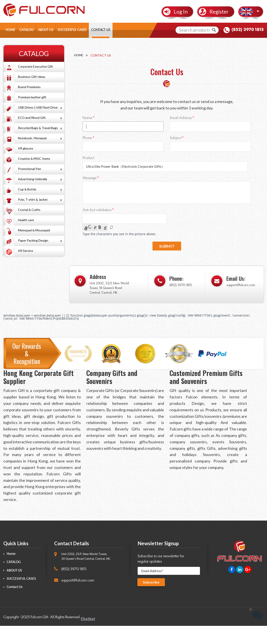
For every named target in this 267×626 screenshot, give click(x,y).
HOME (10, 30)
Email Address (181, 118)
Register (219, 11)
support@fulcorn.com (240, 285)
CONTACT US (100, 30)
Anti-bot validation (97, 210)
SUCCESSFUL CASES (72, 30)
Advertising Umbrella (32, 179)
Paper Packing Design (33, 240)
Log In (181, 11)
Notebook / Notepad (32, 138)
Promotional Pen (29, 169)
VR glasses (25, 148)
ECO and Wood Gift (32, 117)
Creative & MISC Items (34, 158)
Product (88, 158)
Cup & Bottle (27, 189)
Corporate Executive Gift (35, 66)
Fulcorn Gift (39, 617)
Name (87, 118)
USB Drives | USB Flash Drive (38, 107)
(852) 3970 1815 (247, 29)
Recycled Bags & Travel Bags (38, 128)
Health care (26, 220)
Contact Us (14, 587)
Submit (166, 246)
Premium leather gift (32, 97)
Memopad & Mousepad (34, 230)
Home (78, 55)
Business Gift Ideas (31, 77)
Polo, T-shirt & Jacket (33, 199)
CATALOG (26, 30)
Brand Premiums (29, 87)
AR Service (25, 250)
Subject (175, 138)
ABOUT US (45, 30)
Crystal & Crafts (29, 210)
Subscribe (151, 582)
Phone (87, 138)
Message (90, 178)
